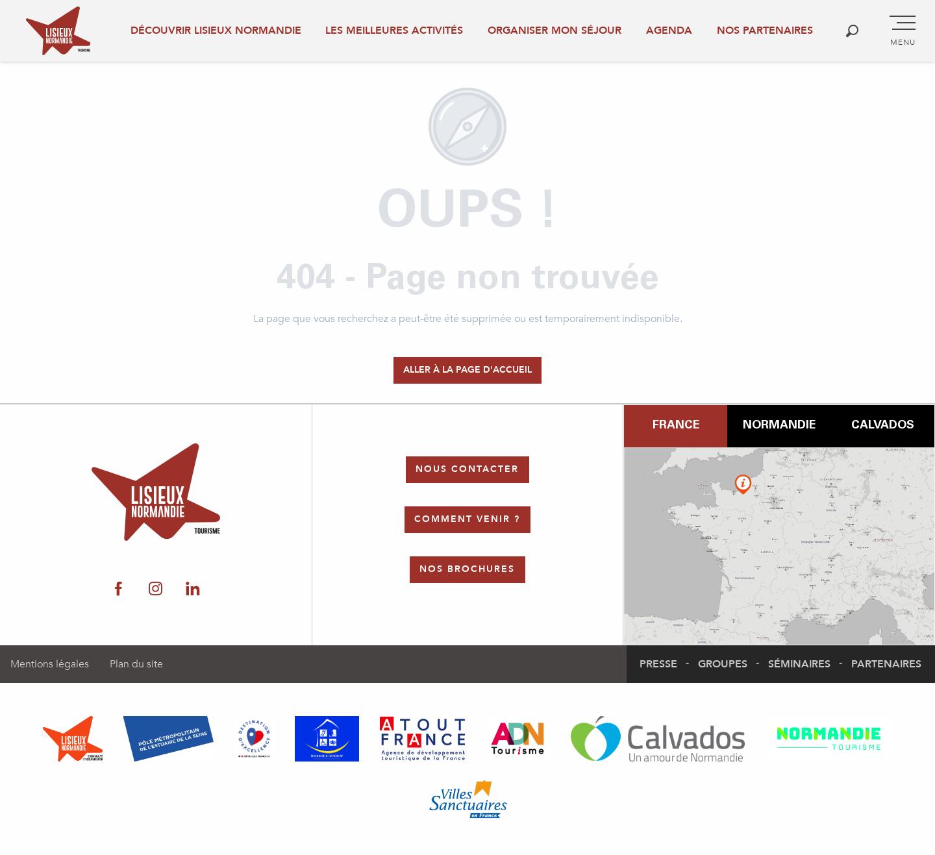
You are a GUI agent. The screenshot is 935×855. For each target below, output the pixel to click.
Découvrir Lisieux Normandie (216, 30)
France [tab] (676, 426)
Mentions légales (49, 664)
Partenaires (886, 664)
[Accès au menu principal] (902, 31)
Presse (658, 664)
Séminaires (799, 664)
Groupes (722, 664)
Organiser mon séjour (554, 30)
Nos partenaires (765, 30)
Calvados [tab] (882, 426)
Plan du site (136, 664)
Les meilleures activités (394, 30)
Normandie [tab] (779, 426)
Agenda (669, 30)
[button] (852, 30)
